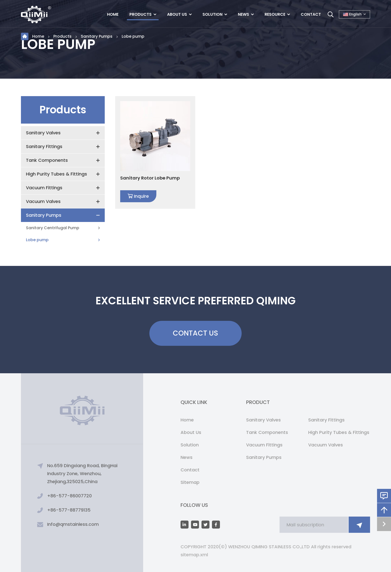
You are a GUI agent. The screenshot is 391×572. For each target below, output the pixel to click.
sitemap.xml (194, 555)
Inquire (138, 196)
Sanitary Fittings (44, 146)
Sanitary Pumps (96, 36)
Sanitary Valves (43, 133)
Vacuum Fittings (44, 188)
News (243, 14)
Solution (212, 14)
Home (112, 14)
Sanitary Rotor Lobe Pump (150, 178)
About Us (177, 14)
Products (140, 14)
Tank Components (47, 160)
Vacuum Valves (43, 201)
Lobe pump (133, 36)
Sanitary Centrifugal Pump (52, 228)
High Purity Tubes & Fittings (56, 174)
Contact (311, 14)
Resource (275, 14)
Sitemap (190, 482)
